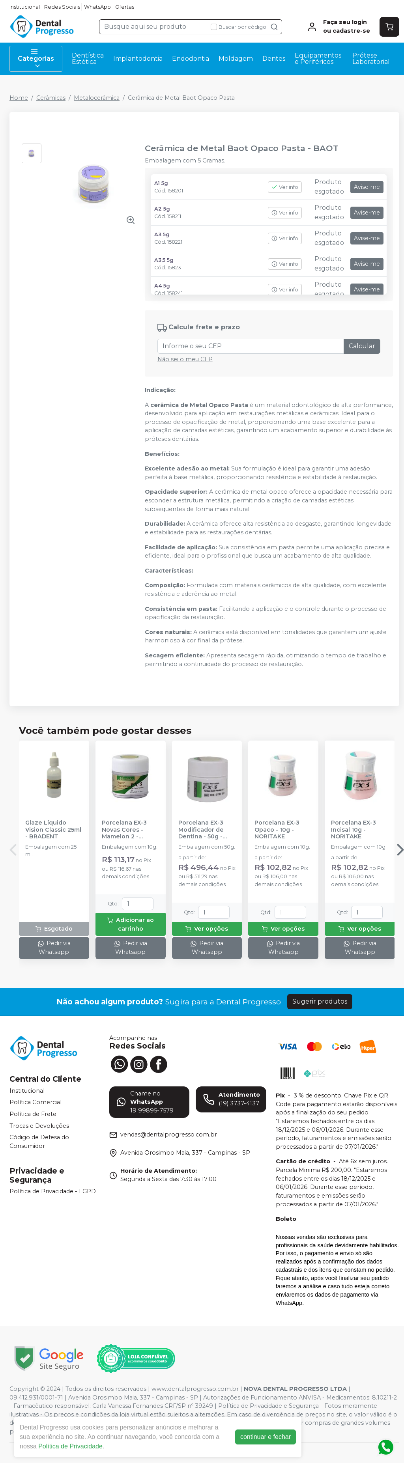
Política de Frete (32, 1114)
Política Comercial (35, 1102)
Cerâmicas (50, 97)
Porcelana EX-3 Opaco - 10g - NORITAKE (276, 829)
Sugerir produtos (319, 1001)
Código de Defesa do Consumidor (39, 1142)
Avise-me (367, 186)
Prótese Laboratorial (371, 58)
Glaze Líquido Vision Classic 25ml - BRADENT (53, 829)
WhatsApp (97, 7)
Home (18, 97)
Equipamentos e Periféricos (318, 58)
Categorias (36, 59)
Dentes (273, 58)
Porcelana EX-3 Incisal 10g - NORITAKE (353, 829)
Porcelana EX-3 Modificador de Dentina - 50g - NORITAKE (201, 829)
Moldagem (236, 58)
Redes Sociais (62, 7)
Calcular (362, 346)
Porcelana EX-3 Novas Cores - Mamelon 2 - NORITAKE (124, 829)
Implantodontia (138, 58)
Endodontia (190, 58)
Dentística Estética (88, 58)
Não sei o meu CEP (185, 359)
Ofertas (124, 7)
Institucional (24, 7)
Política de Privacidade (70, 1446)
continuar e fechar (265, 1436)
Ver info (284, 187)
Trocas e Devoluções (39, 1125)
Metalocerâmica (97, 97)
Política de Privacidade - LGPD (52, 1191)
